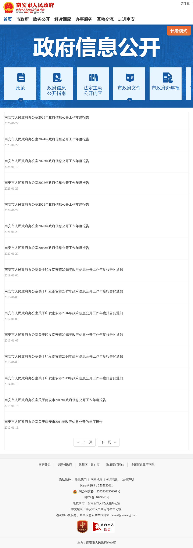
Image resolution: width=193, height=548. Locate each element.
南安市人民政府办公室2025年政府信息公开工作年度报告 (46, 117)
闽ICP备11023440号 (96, 497)
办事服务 (83, 19)
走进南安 (126, 19)
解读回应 (62, 19)
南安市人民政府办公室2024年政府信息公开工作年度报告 (46, 139)
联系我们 (81, 479)
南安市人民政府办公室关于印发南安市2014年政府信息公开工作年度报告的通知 (63, 356)
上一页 (84, 442)
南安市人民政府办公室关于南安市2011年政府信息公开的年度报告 (53, 422)
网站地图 (97, 479)
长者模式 (178, 31)
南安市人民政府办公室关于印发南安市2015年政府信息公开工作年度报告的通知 (63, 334)
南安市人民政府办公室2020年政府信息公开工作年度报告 (46, 226)
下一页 (109, 442)
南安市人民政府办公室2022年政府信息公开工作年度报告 (46, 182)
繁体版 (185, 3)
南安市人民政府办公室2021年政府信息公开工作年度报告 (46, 204)
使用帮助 (112, 479)
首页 (7, 19)
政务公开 (41, 19)
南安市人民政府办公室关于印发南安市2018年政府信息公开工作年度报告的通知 (63, 269)
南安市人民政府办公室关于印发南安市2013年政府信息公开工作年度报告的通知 (63, 378)
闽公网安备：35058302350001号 (96, 492)
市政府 (22, 19)
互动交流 (105, 19)
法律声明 (128, 479)
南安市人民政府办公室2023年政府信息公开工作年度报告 (46, 161)
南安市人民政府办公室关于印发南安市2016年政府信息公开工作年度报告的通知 (63, 313)
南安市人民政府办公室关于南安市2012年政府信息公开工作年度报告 (55, 400)
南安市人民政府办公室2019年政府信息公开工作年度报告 (46, 248)
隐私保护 (65, 479)
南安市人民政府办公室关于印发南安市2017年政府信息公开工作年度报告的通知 (63, 291)
